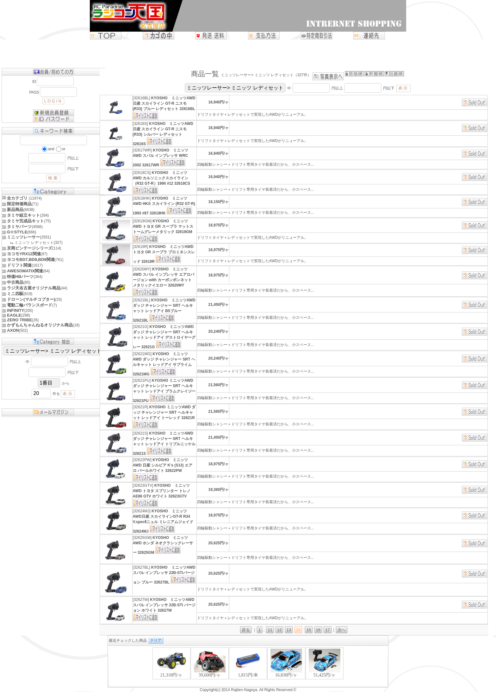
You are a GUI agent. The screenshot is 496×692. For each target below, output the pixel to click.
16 (318, 629)
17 (327, 629)
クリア (155, 640)
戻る (246, 629)
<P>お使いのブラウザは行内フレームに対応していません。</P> (248, 666)
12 (279, 629)
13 (289, 629)
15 (309, 629)
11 (270, 629)
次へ (342, 629)
